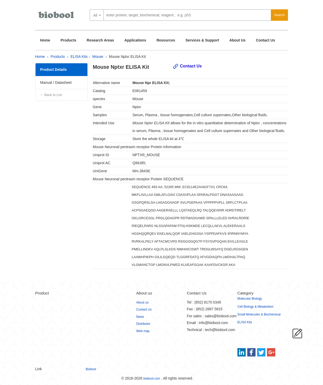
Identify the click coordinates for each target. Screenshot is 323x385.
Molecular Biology (249, 298)
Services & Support (202, 40)
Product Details (53, 69)
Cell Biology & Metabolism (255, 306)
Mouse (97, 56)
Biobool (91, 369)
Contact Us (265, 40)
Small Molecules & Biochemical (259, 314)
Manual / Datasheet (56, 82)
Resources (165, 40)
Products (68, 40)
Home (45, 40)
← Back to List (51, 95)
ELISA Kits (79, 56)
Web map (142, 331)
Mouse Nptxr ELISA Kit (127, 56)
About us (142, 302)
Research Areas (100, 40)
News (140, 317)
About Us (237, 40)
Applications (135, 40)
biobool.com (151, 378)
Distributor (143, 324)
